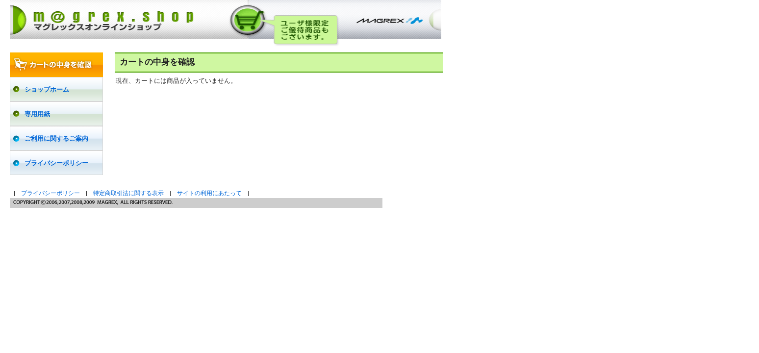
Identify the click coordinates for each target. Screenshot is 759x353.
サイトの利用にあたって (209, 193)
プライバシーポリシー (50, 193)
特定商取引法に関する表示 (128, 193)
